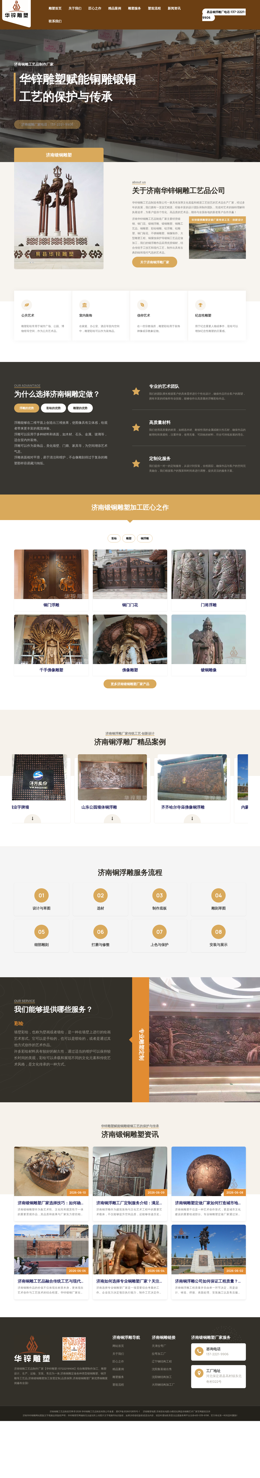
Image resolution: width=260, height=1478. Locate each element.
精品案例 (114, 8)
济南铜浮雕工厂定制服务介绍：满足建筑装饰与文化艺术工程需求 (129, 1203)
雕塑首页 (55, 8)
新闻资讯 (174, 8)
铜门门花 (130, 605)
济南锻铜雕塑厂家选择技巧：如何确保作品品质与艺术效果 (51, 1203)
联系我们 (55, 21)
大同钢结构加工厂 (163, 1385)
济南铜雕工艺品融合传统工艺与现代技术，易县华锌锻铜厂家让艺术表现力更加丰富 (51, 1281)
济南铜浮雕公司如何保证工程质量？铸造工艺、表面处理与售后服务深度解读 (208, 1281)
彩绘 (114, 538)
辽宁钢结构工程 (162, 1361)
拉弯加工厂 (159, 1354)
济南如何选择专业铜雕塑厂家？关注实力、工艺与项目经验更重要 (129, 1281)
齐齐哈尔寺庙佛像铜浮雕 (200, 807)
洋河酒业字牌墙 (33, 807)
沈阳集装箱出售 (162, 1369)
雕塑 (128, 538)
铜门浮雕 (51, 605)
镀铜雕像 (209, 670)
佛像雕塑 (130, 670)
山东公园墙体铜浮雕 (116, 807)
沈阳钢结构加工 (162, 1377)
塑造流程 (154, 8)
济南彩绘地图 (162, 1411)
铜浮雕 (145, 538)
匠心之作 (94, 8)
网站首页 (118, 1346)
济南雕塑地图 (149, 1411)
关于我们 (74, 8)
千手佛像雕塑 (51, 670)
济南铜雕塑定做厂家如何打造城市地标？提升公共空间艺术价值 (206, 1203)
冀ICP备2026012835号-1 (128, 1411)
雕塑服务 (134, 8)
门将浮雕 (209, 605)
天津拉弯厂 (159, 1346)
